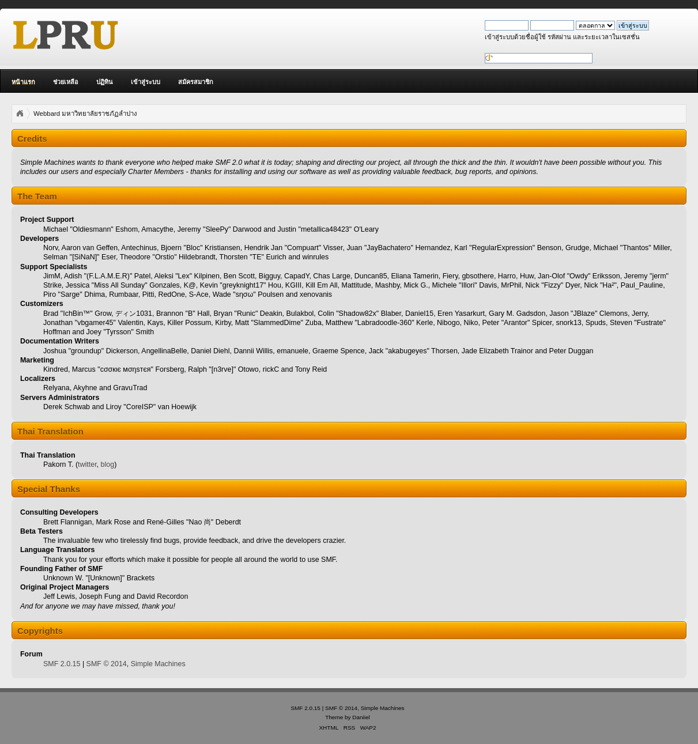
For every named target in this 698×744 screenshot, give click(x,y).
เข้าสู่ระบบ (145, 81)
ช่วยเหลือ (65, 81)
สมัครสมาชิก (195, 81)
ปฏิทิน (104, 81)
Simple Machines (158, 664)
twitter (87, 464)
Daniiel (360, 717)
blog (108, 464)
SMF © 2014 (106, 664)
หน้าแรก (23, 81)
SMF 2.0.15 (61, 664)
